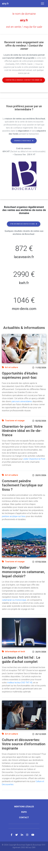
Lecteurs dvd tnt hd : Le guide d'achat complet (21, 659)
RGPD (24, 812)
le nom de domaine (24, 13)
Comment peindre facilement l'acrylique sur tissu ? (22, 485)
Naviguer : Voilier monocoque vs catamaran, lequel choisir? (23, 571)
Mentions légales (24, 806)
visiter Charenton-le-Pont (34, 459)
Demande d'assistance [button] (23, 141)
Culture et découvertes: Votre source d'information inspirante (23, 744)
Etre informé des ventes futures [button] (23, 224)
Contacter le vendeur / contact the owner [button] (24, 80)
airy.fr (24, 20)
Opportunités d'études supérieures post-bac (20, 375)
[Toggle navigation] (42, 3)
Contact (24, 817)
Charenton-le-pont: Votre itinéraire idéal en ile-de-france (22, 430)
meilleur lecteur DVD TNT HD (19, 682)
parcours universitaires (22, 401)
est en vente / (24, 26)
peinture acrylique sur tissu (13, 516)
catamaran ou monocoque (14, 600)
